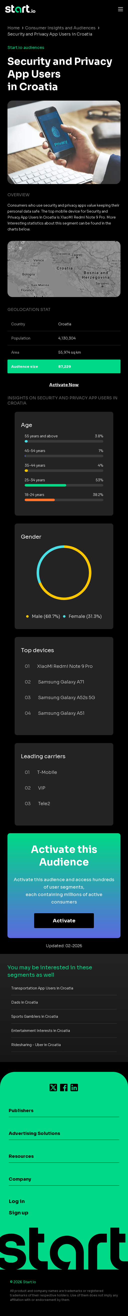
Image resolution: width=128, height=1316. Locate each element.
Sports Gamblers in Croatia (34, 1016)
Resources (21, 1156)
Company (20, 1179)
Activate (64, 921)
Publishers (21, 1110)
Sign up (18, 1213)
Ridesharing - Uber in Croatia (36, 1045)
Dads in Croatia (24, 1002)
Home (13, 28)
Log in (17, 1201)
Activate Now (64, 384)
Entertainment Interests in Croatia (40, 1030)
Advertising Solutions (34, 1133)
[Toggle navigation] (119, 9)
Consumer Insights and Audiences (60, 28)
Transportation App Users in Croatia (42, 988)
